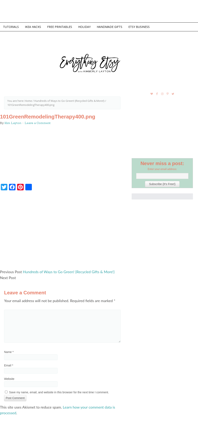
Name (9, 352)
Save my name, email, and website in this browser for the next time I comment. (59, 392)
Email (8, 365)
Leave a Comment (38, 123)
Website (9, 378)
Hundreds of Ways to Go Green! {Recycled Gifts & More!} (69, 272)
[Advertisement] (62, 231)
